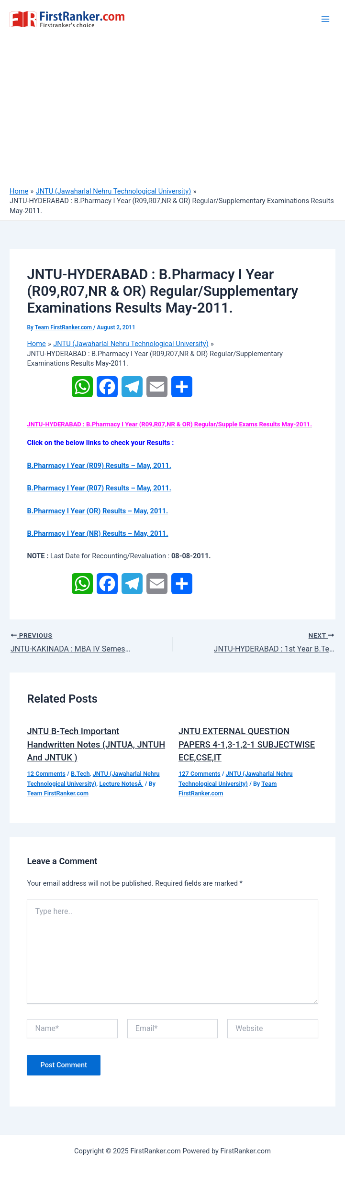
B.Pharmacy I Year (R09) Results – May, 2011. (99, 465)
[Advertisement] (172, 115)
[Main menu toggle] (325, 19)
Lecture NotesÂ (121, 783)
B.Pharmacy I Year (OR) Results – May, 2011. (97, 511)
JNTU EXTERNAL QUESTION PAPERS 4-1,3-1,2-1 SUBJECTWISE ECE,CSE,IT (246, 744)
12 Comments (46, 773)
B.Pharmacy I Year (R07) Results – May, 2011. (99, 488)
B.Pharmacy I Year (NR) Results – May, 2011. (97, 533)
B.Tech (80, 773)
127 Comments (199, 773)
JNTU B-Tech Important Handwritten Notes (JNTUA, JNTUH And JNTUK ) (96, 744)
